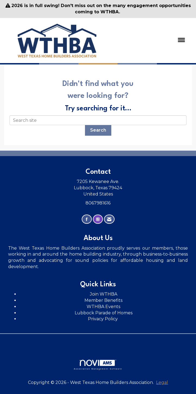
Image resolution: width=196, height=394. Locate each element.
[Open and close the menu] (150, 40)
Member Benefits (103, 300)
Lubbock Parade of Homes (103, 312)
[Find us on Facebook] (87, 219)
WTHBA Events (103, 306)
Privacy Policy (103, 318)
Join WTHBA (103, 294)
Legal (162, 382)
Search (98, 130)
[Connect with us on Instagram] (98, 219)
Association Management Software (98, 365)
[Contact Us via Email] (109, 219)
